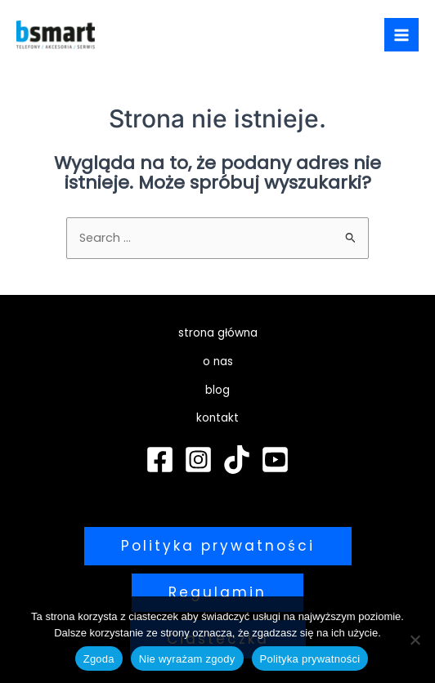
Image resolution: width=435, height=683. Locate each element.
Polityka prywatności (310, 659)
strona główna (218, 333)
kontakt (217, 418)
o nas (218, 361)
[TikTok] (236, 459)
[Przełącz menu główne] (401, 35)
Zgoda (98, 659)
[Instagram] (198, 459)
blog (217, 390)
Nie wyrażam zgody (187, 659)
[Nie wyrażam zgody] (414, 640)
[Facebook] (160, 459)
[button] (218, 546)
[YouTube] (275, 459)
